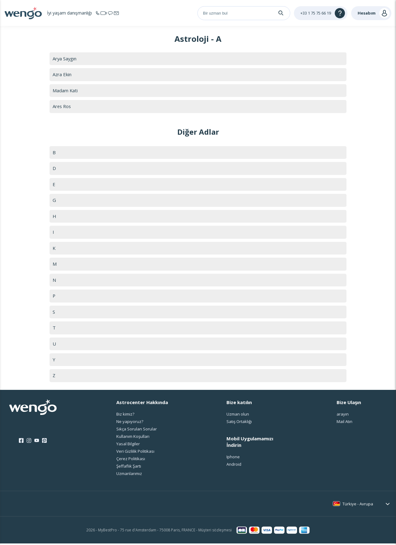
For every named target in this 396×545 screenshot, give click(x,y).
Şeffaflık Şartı (128, 467)
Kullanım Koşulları (132, 438)
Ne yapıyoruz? (129, 423)
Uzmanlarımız (129, 475)
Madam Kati (65, 90)
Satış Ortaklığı (239, 423)
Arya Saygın (65, 58)
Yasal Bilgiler (128, 445)
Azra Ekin (62, 75)
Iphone (233, 458)
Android (233, 466)
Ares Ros (62, 106)
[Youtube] (36, 442)
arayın (343, 415)
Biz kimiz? (125, 415)
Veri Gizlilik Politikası (135, 453)
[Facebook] (21, 442)
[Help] (320, 13)
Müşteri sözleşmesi (215, 531)
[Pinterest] (44, 442)
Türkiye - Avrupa (357, 505)
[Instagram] (29, 442)
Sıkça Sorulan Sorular (136, 430)
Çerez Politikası (130, 460)
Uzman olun (237, 415)
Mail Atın (344, 423)
